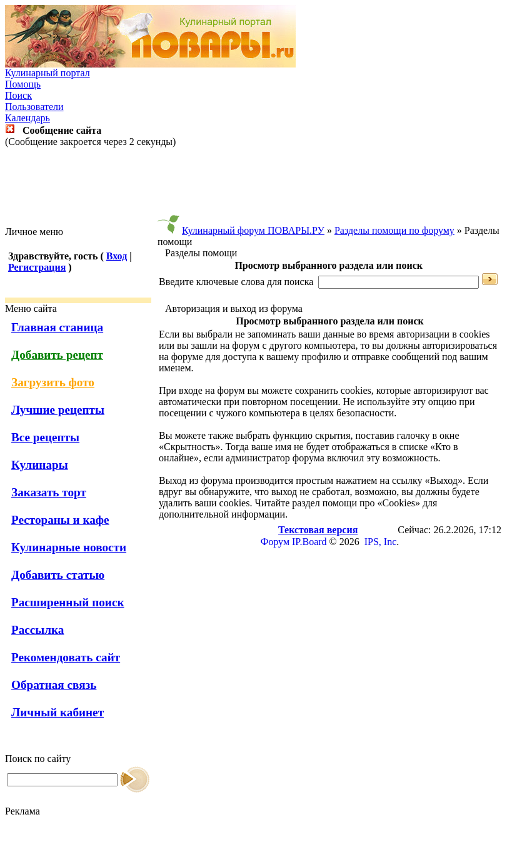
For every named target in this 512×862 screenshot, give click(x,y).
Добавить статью (57, 574)
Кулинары (39, 464)
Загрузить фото (52, 382)
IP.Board (309, 541)
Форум (275, 541)
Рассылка (37, 629)
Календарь (27, 118)
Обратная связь (53, 684)
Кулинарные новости (68, 547)
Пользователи (34, 106)
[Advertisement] (256, 187)
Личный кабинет (57, 712)
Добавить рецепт (57, 354)
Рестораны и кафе (60, 519)
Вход (116, 256)
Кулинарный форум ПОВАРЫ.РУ (253, 230)
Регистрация (37, 267)
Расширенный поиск (67, 602)
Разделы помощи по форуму (394, 230)
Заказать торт (48, 492)
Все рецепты (45, 437)
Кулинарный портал (47, 73)
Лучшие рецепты (57, 409)
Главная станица (57, 327)
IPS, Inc (380, 541)
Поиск (18, 95)
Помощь (23, 84)
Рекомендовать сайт (65, 657)
